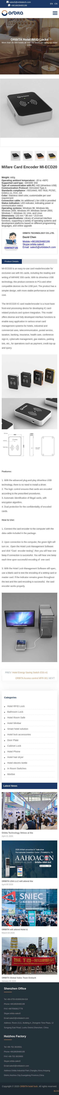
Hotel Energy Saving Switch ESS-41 (30, 672)
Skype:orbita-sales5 (33, 244)
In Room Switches (16, 768)
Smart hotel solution (17, 728)
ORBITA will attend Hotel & (15, 929)
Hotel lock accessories (19, 734)
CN (55, 4)
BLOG (56, 1091)
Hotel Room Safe (16, 717)
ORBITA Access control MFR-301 (31, 678)
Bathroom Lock (15, 711)
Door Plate (12, 740)
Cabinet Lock (14, 745)
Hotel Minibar (14, 723)
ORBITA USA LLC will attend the (17, 881)
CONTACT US (11, 248)
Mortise (11, 774)
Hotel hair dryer (15, 757)
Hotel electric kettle (17, 762)
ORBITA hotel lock (29, 1086)
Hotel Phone (13, 751)
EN (51, 4)
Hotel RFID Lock (16, 706)
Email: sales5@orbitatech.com (39, 247)
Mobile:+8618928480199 (36, 241)
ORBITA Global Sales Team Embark (19, 978)
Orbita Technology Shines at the (17, 833)
